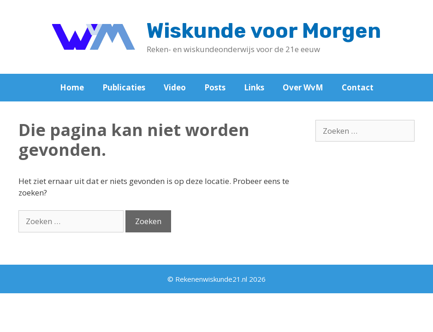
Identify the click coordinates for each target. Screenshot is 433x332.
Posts (214, 87)
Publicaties (123, 87)
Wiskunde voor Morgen (264, 30)
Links (254, 87)
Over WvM (303, 87)
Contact (358, 87)
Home (72, 87)
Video (175, 87)
